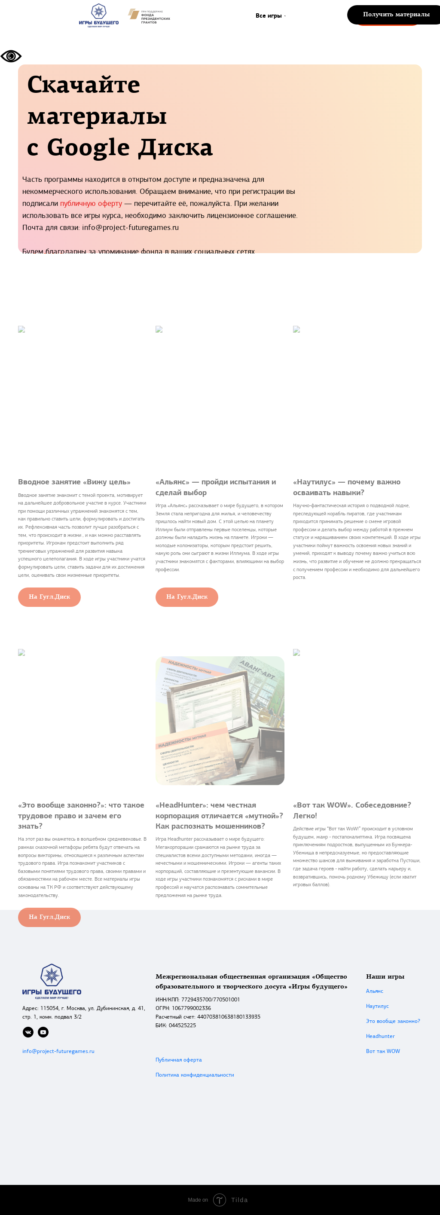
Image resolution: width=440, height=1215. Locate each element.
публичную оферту (91, 204)
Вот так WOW (383, 1051)
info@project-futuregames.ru (58, 1051)
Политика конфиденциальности (195, 1075)
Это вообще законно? (393, 1021)
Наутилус (377, 1006)
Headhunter (380, 1036)
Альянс (374, 991)
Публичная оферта (179, 1060)
